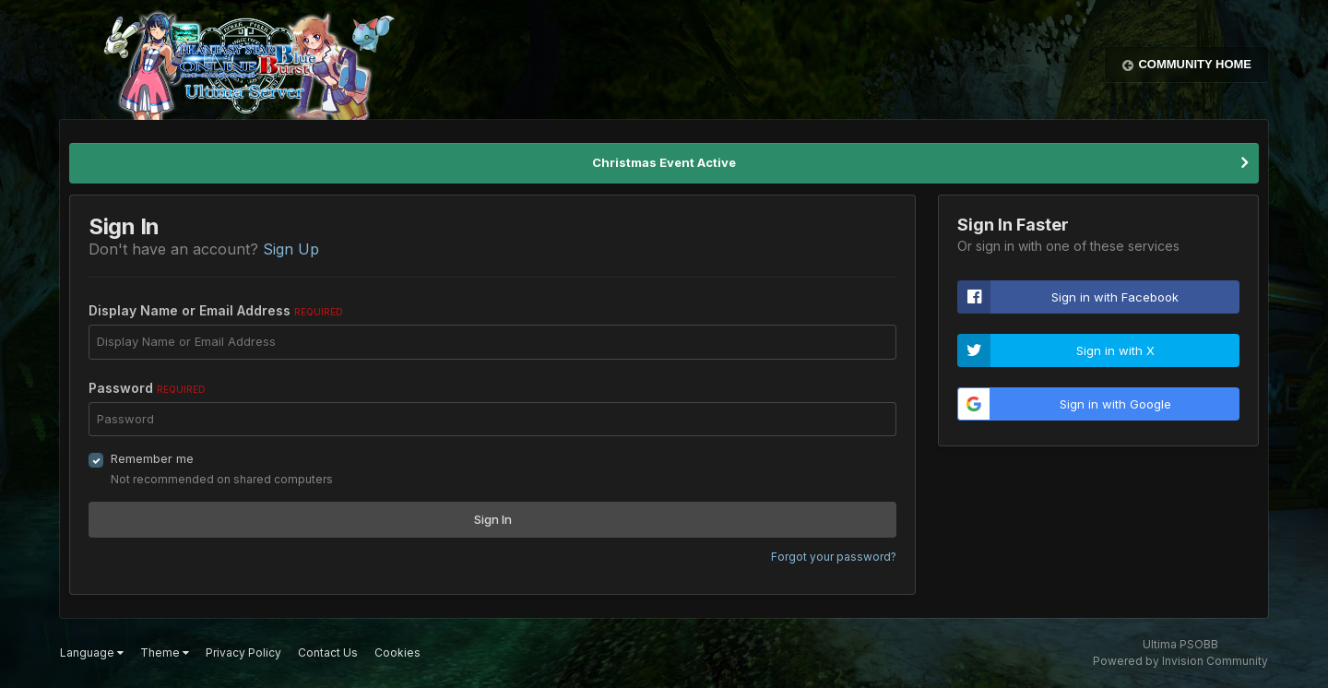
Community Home (1194, 64)
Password (147, 388)
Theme (164, 652)
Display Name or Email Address (216, 310)
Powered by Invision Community (1180, 661)
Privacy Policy (243, 652)
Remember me (152, 458)
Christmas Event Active (664, 162)
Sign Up (291, 249)
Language (92, 652)
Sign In (493, 519)
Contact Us (328, 652)
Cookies (397, 652)
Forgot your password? (833, 556)
